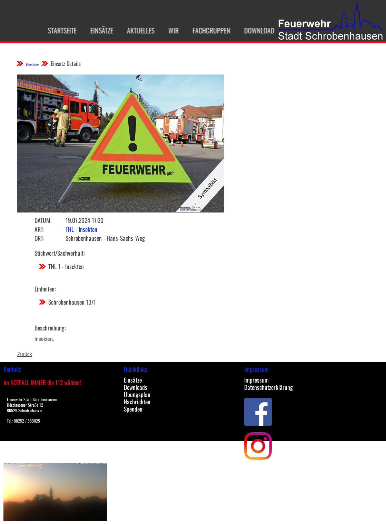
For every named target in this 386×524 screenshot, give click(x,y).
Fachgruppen (208, 30)
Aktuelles (137, 30)
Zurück (24, 354)
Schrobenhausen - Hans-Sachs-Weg (105, 238)
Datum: (42, 220)
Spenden (133, 408)
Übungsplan (137, 394)
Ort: (39, 238)
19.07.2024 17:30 (84, 220)
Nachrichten (137, 401)
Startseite (58, 30)
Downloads (135, 387)
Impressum (256, 379)
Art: (39, 229)
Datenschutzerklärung (268, 387)
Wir (170, 30)
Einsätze (98, 30)
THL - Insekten (81, 229)
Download (256, 30)
